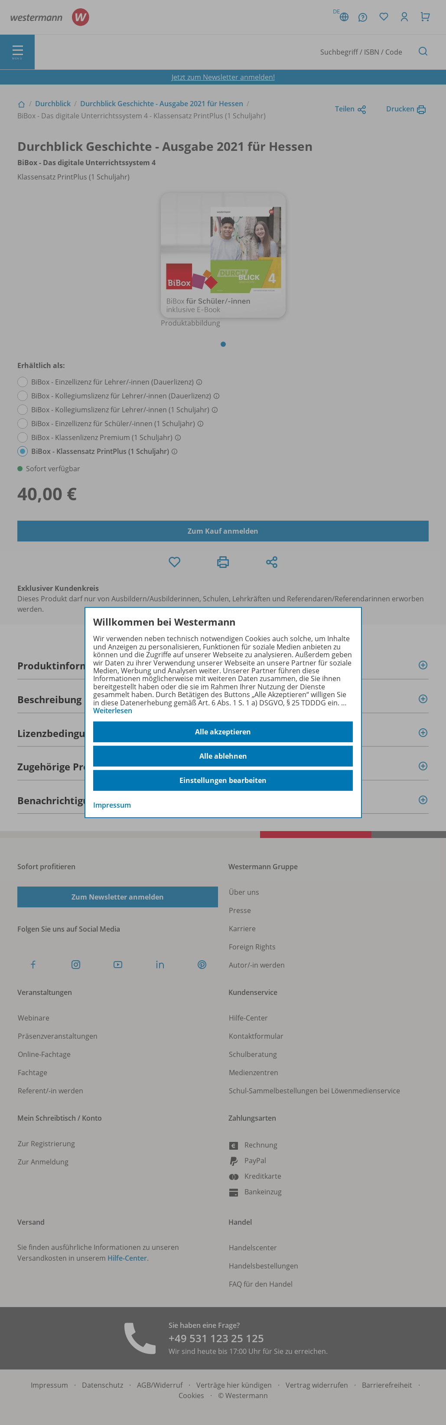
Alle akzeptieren (223, 732)
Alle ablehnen (223, 756)
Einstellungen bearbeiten (223, 780)
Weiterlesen (112, 710)
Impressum (112, 805)
